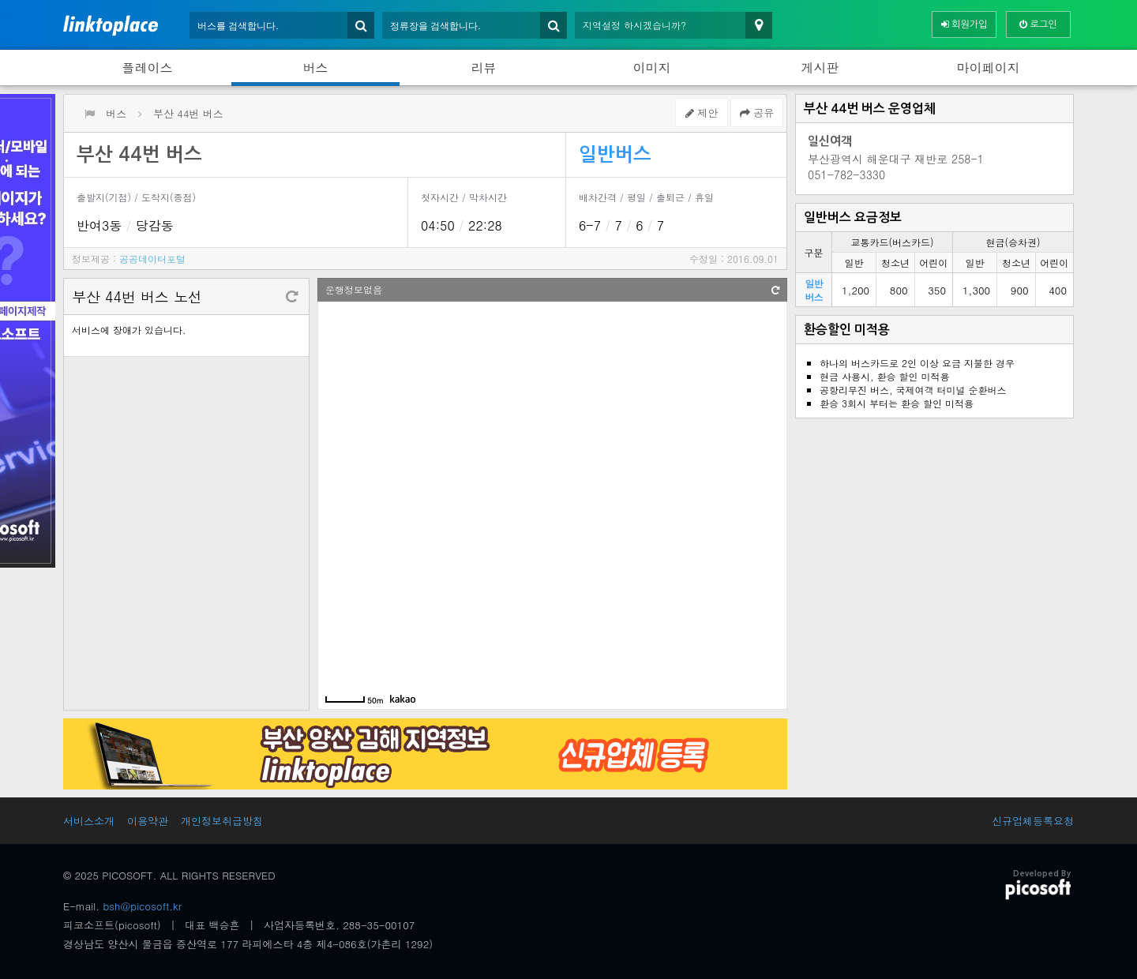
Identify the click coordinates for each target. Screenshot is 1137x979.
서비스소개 (88, 820)
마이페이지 (988, 67)
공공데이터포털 (152, 258)
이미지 (652, 67)
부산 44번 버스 (188, 113)
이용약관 (147, 820)
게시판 (820, 67)
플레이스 (147, 67)
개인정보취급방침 (222, 820)
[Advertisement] (934, 536)
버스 (315, 67)
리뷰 (484, 67)
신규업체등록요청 (1033, 820)
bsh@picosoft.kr (142, 905)
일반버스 (615, 154)
